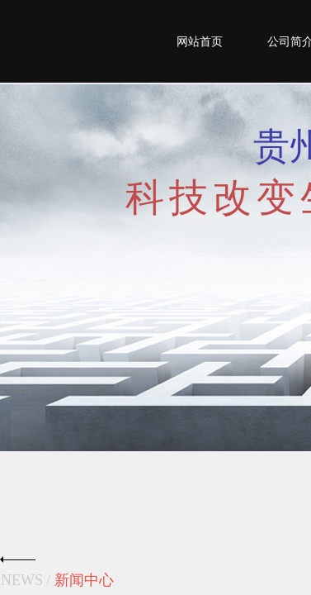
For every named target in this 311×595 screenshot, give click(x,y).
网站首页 (200, 42)
